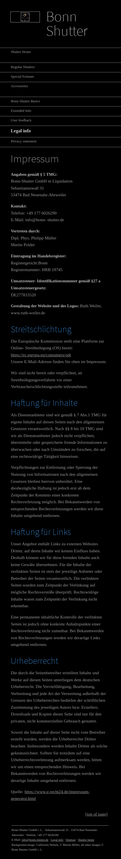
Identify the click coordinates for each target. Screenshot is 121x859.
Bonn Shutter (67, 23)
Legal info (57, 839)
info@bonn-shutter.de (35, 839)
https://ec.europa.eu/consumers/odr (41, 354)
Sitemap (71, 839)
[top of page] (96, 814)
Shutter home (86, 839)
